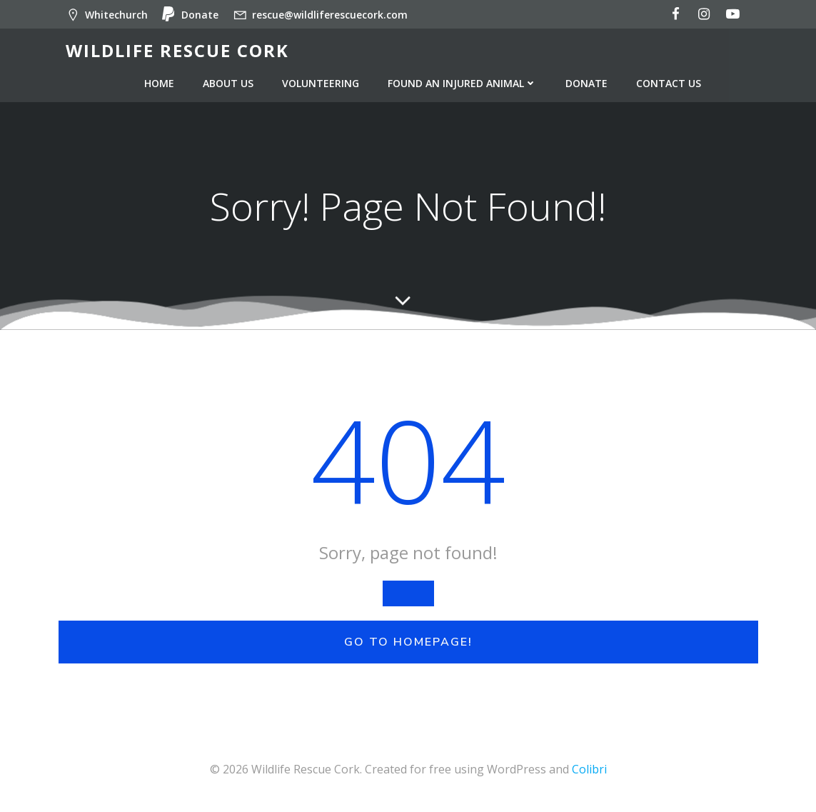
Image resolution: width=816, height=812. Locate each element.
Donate (586, 83)
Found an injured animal (462, 83)
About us (228, 83)
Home (159, 83)
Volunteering (320, 83)
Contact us (668, 83)
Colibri (589, 769)
